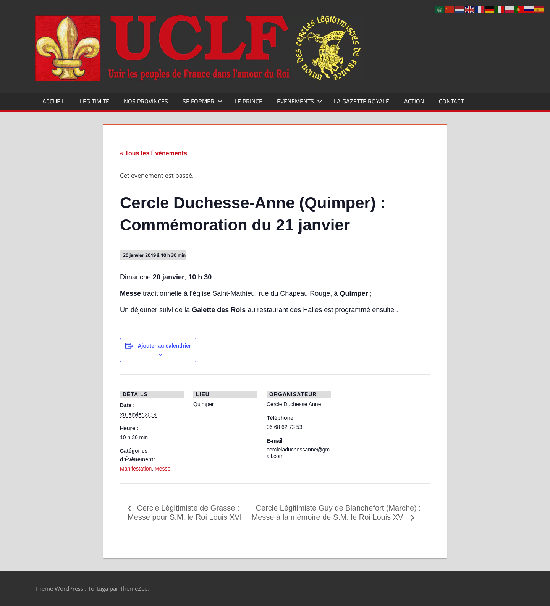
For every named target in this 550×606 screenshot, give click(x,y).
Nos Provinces (146, 101)
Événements (299, 101)
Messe (162, 469)
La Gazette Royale (361, 101)
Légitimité (94, 101)
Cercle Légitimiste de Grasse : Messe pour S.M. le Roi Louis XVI (185, 512)
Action (414, 101)
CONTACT (451, 101)
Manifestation (136, 469)
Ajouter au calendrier (164, 346)
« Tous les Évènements (153, 153)
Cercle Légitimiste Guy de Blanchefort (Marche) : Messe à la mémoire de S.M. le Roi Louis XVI (336, 512)
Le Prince (248, 101)
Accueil (53, 101)
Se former (203, 101)
